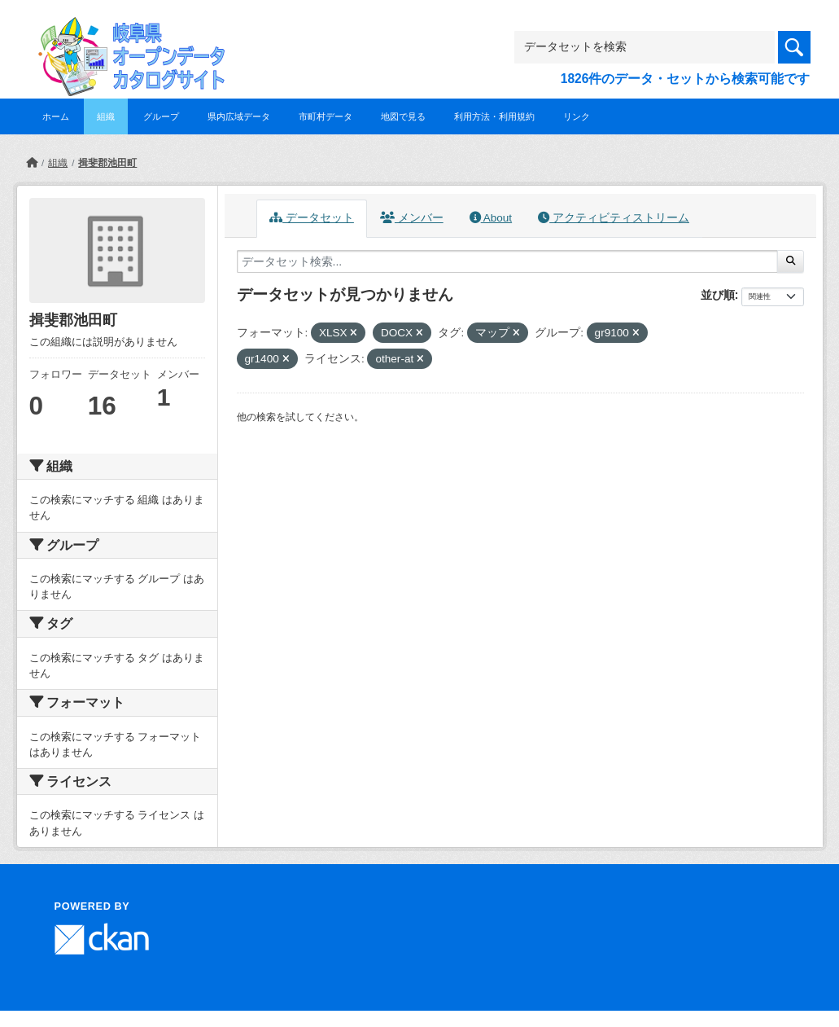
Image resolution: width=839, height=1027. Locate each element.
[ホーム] (31, 163)
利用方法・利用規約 (494, 116)
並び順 (718, 294)
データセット (311, 218)
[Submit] (790, 261)
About (491, 218)
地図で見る (403, 116)
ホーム (55, 116)
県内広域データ (239, 116)
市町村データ (325, 116)
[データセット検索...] (508, 261)
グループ (161, 116)
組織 (106, 116)
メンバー (412, 218)
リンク (576, 116)
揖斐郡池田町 (107, 163)
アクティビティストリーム (613, 218)
